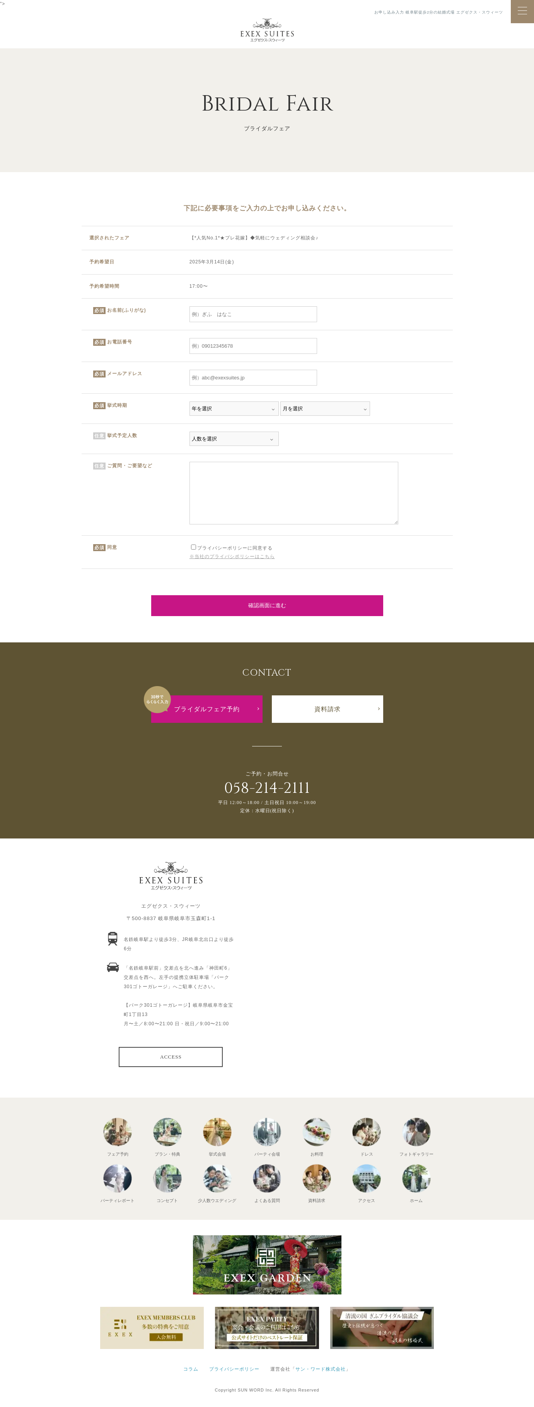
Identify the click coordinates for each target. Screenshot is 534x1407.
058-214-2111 (267, 788)
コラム (190, 1369)
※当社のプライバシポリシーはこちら (232, 556)
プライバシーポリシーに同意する (232, 548)
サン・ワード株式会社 (320, 1369)
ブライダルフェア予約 (207, 709)
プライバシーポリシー (234, 1369)
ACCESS (171, 1057)
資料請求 (327, 709)
